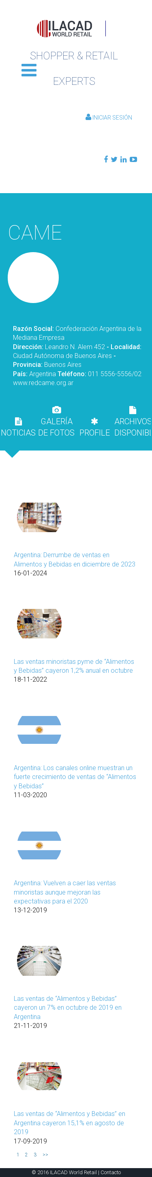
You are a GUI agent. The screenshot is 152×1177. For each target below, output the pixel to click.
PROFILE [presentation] (94, 427)
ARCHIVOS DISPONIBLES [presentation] (132, 422)
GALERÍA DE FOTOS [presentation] (56, 422)
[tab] (18, 427)
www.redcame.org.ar (43, 383)
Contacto (111, 1172)
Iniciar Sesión (109, 117)
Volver (76, 205)
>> (45, 1155)
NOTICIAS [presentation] (18, 427)
